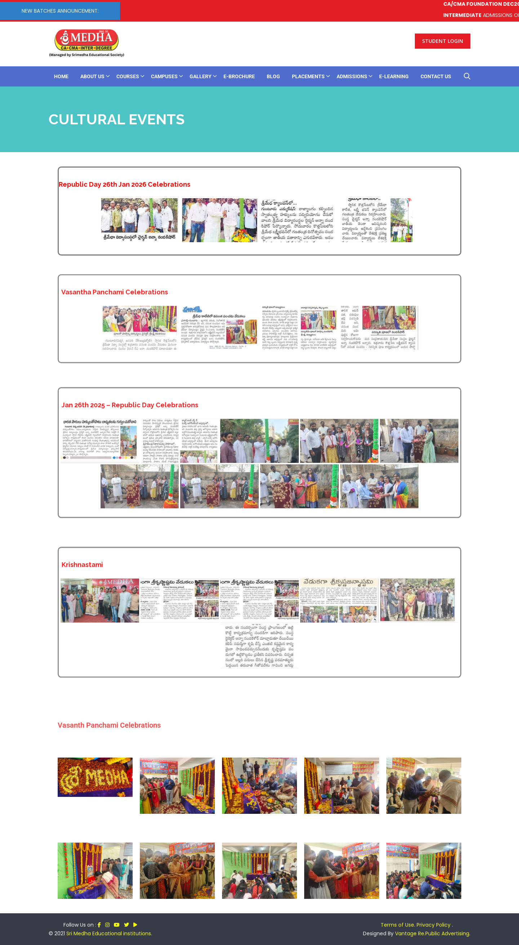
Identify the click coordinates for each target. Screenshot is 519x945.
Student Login (442, 40)
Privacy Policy (434, 924)
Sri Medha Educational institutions (108, 933)
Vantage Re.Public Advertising (432, 933)
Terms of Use (397, 924)
